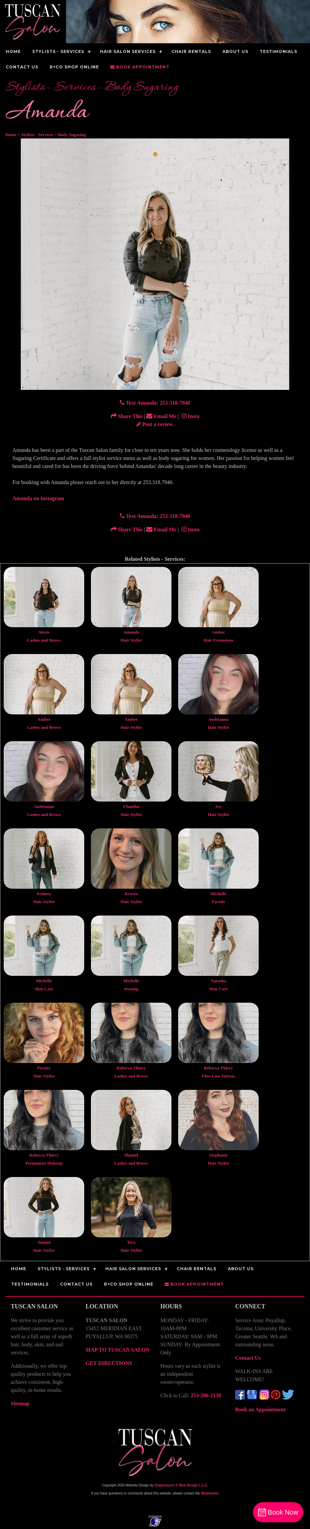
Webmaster (210, 1493)
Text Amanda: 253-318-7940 (155, 403)
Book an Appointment (260, 1409)
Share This (127, 416)
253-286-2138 (206, 1395)
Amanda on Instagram (38, 498)
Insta (190, 416)
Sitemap (20, 1403)
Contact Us (248, 1358)
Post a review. (154, 424)
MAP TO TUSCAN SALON (118, 1350)
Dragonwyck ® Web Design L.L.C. (181, 1485)
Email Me (161, 416)
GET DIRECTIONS (109, 1363)
